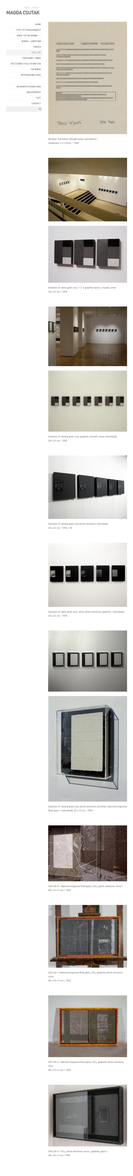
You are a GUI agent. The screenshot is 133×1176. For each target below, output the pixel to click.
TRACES (37, 47)
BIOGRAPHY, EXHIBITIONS (29, 86)
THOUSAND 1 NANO (31, 58)
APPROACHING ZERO (31, 75)
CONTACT (36, 103)
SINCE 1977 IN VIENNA (29, 35)
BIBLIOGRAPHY (34, 92)
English (27, 7)
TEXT (38, 98)
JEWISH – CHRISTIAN (31, 41)
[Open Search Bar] (40, 109)
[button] (39, 35)
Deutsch (35, 7)
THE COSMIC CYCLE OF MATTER (26, 64)
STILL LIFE (36, 52)
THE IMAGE (35, 69)
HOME (38, 24)
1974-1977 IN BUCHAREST (28, 30)
